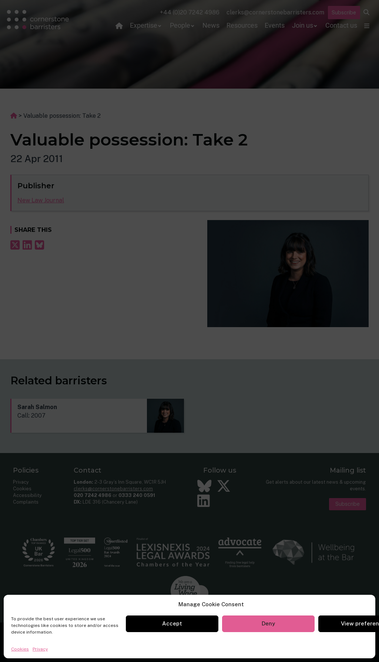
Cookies (20, 649)
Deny (268, 623)
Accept (172, 623)
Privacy (40, 649)
